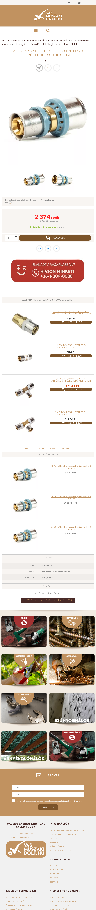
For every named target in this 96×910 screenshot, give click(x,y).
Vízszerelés (14, 40)
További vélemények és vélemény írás (48, 600)
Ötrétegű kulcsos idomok (63, 901)
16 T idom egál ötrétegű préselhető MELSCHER (71, 413)
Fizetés (53, 838)
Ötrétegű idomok (58, 40)
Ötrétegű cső (57, 897)
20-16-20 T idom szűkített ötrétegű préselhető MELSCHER (71, 380)
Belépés (69, 2)
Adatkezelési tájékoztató (63, 834)
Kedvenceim (56, 882)
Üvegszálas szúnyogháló (19, 897)
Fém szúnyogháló (15, 901)
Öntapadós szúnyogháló (19, 905)
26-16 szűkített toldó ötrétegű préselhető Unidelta (71, 497)
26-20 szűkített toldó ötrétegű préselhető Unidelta (71, 528)
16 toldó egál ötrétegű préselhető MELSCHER (71, 346)
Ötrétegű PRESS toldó (27, 44)
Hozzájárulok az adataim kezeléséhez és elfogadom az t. (50, 801)
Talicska (54, 878)
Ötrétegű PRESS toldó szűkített (60, 44)
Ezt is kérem (75, 322)
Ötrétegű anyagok (34, 40)
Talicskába (58, 237)
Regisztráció (56, 870)
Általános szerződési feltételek (67, 830)
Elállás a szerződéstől (62, 850)
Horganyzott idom (59, 905)
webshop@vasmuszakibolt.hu (26, 838)
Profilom (54, 874)
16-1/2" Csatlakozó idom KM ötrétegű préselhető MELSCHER (71, 313)
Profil (79, 2)
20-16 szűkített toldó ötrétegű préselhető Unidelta (71, 467)
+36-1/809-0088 (26, 833)
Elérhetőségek (57, 846)
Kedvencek (88, 2)
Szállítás (54, 842)
